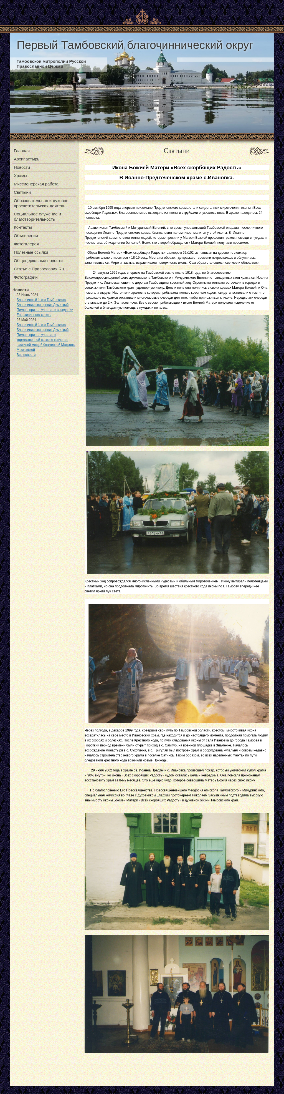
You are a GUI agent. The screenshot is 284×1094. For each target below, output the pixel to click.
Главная (22, 150)
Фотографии (26, 277)
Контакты (23, 227)
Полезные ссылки (31, 252)
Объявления (26, 235)
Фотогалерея (26, 244)
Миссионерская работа (36, 184)
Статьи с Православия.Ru (39, 268)
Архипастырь (26, 159)
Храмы (20, 175)
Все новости (26, 355)
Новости (22, 167)
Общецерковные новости (38, 260)
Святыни (22, 192)
